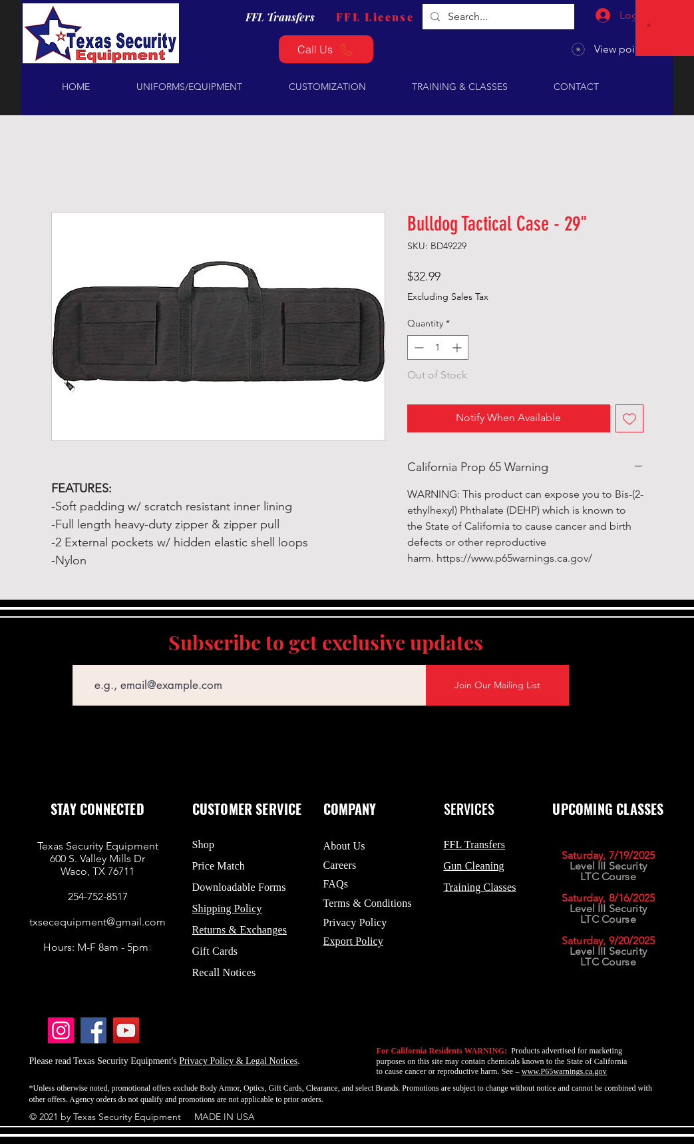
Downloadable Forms (239, 887)
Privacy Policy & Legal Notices (238, 1061)
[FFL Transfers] (280, 16)
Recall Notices (224, 972)
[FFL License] (375, 16)
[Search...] (497, 16)
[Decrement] (417, 347)
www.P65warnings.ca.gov (564, 1071)
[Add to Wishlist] (629, 418)
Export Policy (353, 941)
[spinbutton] (438, 347)
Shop (203, 844)
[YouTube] (126, 1030)
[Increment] (458, 347)
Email (83, 655)
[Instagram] (61, 1030)
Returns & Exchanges (239, 929)
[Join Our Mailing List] (497, 685)
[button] (650, 25)
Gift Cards (215, 951)
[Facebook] (93, 1030)
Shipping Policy (227, 908)
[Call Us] (326, 49)
